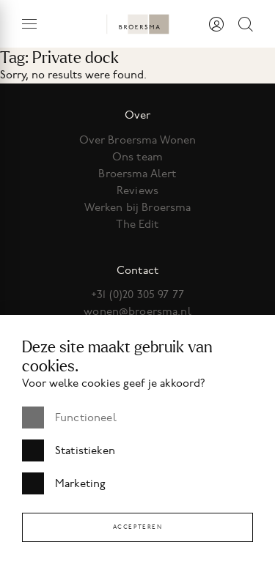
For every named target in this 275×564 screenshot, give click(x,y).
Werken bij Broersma (137, 207)
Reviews (137, 190)
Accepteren (138, 527)
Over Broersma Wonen (138, 140)
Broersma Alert (137, 173)
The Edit (137, 224)
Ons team (137, 156)
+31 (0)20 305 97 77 (137, 294)
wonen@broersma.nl (137, 311)
